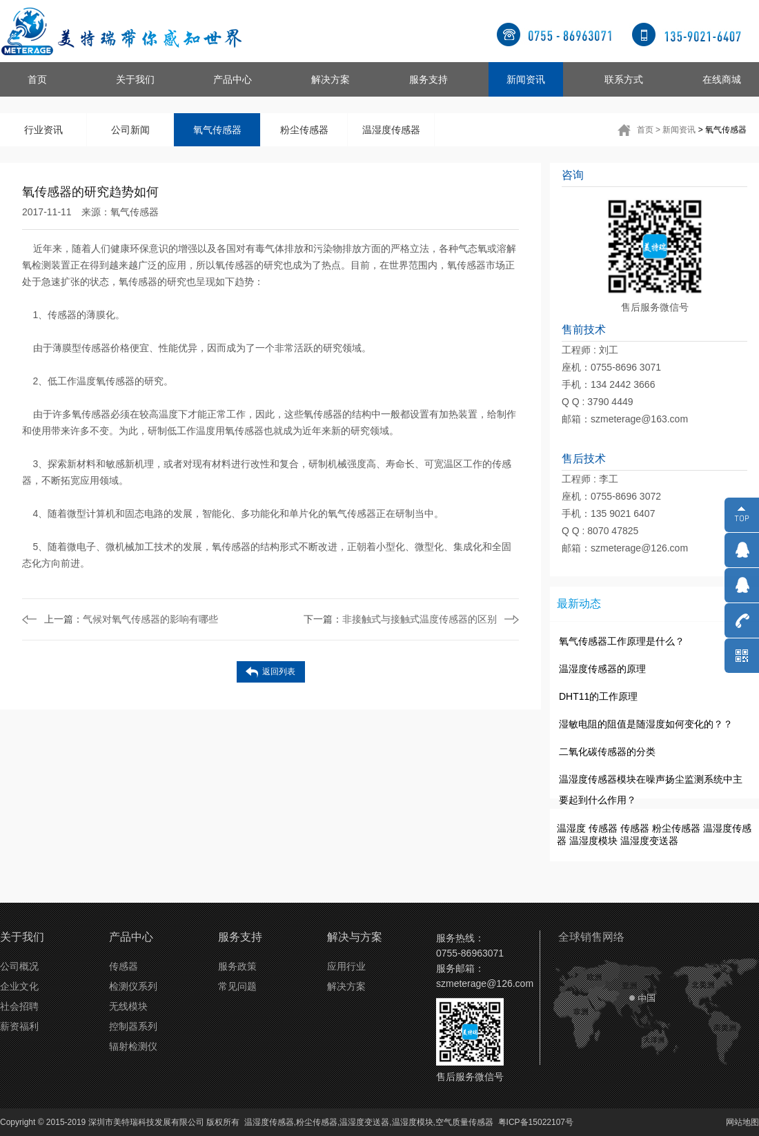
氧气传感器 (217, 129)
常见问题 (237, 986)
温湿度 (571, 828)
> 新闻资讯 (676, 130)
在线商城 (721, 79)
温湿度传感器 (391, 129)
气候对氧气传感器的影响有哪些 (131, 619)
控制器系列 (133, 1026)
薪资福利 (19, 1026)
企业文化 (19, 986)
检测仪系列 (133, 986)
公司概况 (19, 966)
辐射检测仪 (133, 1046)
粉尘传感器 (304, 129)
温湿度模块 (593, 840)
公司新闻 (130, 129)
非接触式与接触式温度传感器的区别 (400, 619)
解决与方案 (354, 937)
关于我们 (135, 79)
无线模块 (128, 1006)
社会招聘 (19, 1006)
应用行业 (346, 966)
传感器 (603, 828)
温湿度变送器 (649, 840)
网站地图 (742, 1122)
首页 (37, 79)
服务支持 (428, 79)
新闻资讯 (525, 79)
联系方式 (623, 79)
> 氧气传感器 (722, 130)
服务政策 (237, 966)
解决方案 (330, 79)
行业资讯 (43, 129)
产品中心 (232, 79)
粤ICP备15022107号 (535, 1122)
